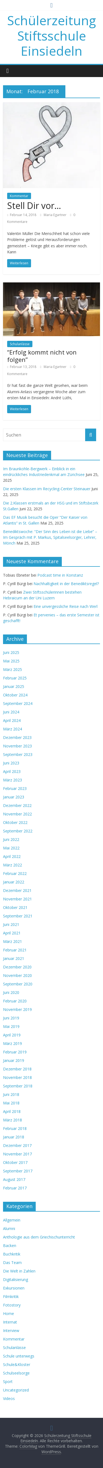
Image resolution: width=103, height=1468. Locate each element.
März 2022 (12, 865)
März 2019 (12, 1043)
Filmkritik (11, 1296)
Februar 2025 (15, 678)
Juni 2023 (11, 763)
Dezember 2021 (17, 890)
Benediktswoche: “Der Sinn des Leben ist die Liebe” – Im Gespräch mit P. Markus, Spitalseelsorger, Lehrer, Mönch (50, 537)
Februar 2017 (15, 1188)
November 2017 (17, 1154)
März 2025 (12, 669)
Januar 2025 (13, 686)
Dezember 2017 (17, 1145)
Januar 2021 (13, 958)
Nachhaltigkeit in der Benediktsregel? (66, 583)
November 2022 (17, 814)
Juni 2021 (11, 924)
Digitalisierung (15, 1279)
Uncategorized (16, 1390)
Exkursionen (13, 1288)
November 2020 (17, 975)
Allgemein (11, 1220)
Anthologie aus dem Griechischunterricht (39, 1237)
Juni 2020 (11, 992)
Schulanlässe (20, 344)
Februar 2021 (15, 950)
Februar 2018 (15, 1128)
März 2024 (12, 729)
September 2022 (17, 831)
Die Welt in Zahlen (19, 1271)
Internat (10, 1322)
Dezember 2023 (17, 737)
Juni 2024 (11, 712)
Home (8, 1313)
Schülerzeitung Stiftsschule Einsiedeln (51, 35)
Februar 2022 (15, 873)
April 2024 (12, 720)
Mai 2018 (11, 1103)
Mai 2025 (11, 661)
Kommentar (19, 196)
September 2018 (17, 1086)
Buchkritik (11, 1254)
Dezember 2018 (17, 1069)
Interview (11, 1330)
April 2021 (12, 933)
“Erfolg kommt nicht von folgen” (42, 355)
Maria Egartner (55, 214)
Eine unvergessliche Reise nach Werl (66, 606)
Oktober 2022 (15, 822)
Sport (8, 1381)
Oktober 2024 (15, 695)
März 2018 (12, 1120)
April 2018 (12, 1111)
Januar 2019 (13, 1060)
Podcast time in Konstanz (60, 575)
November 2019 (17, 1009)
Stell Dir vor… (34, 205)
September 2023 (17, 754)
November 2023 (17, 746)
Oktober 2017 (15, 1162)
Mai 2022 (11, 848)
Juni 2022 (11, 839)
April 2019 (12, 1035)
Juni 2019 (11, 1018)
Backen (9, 1245)
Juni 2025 (11, 652)
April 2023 (12, 771)
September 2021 (17, 916)
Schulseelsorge (16, 1373)
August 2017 (14, 1179)
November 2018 (17, 1077)
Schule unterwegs (18, 1356)
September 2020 (17, 984)
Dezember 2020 (17, 967)
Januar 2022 (13, 882)
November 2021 (17, 899)
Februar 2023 (15, 788)
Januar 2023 (13, 797)
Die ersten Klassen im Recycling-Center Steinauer (46, 488)
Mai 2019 (11, 1026)
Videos (9, 1398)
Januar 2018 (13, 1137)
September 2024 (17, 703)
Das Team (12, 1262)
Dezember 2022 (17, 805)
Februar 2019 (15, 1052)
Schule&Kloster (16, 1364)
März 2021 (12, 941)
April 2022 (12, 856)
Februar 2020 (15, 1001)
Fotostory (12, 1305)
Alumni (9, 1228)
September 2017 (17, 1171)
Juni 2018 (11, 1094)
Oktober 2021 (15, 907)
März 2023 (12, 780)
